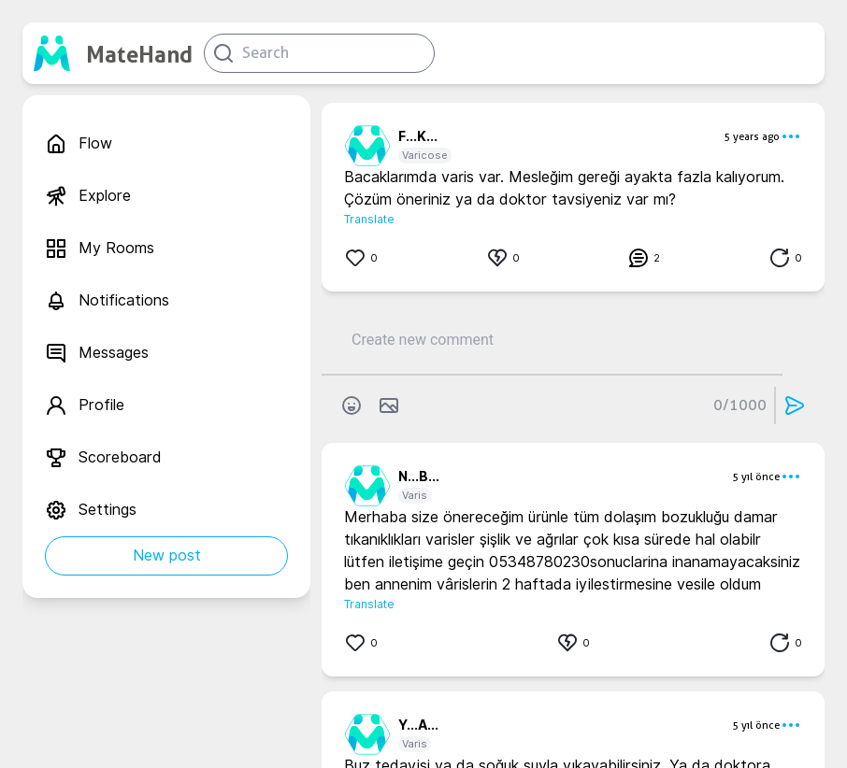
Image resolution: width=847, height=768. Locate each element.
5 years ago (752, 136)
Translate (369, 219)
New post (167, 555)
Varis (414, 495)
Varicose (425, 155)
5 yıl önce (756, 476)
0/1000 (740, 405)
